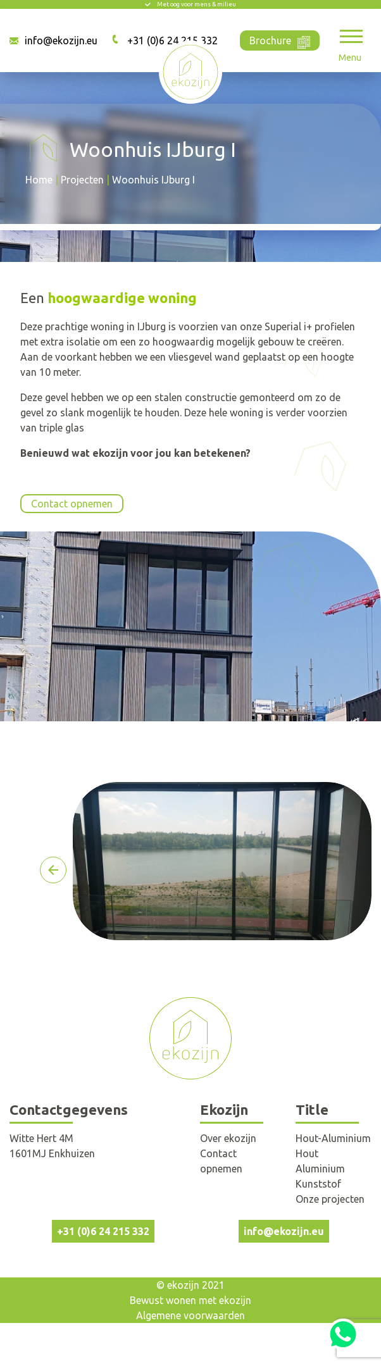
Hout (307, 1153)
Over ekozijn (228, 1138)
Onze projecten (330, 1199)
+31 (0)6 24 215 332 (103, 1231)
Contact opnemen (72, 503)
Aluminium (320, 1168)
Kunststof (318, 1183)
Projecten (82, 179)
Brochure (279, 39)
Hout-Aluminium (333, 1138)
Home (39, 179)
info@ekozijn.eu (61, 40)
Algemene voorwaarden (190, 1315)
